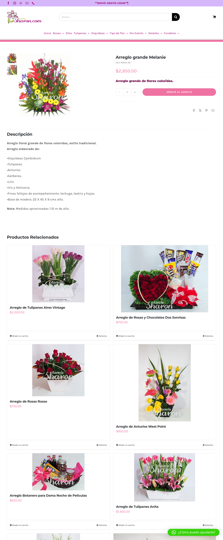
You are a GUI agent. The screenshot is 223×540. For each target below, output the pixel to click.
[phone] (33, 3)
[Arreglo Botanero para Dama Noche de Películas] (58, 471)
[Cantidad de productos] (127, 92)
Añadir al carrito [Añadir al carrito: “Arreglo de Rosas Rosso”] (20, 445)
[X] (200, 110)
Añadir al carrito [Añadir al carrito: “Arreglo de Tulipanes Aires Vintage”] (20, 336)
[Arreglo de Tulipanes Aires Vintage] (58, 273)
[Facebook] (194, 110)
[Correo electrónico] (213, 110)
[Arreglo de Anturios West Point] (164, 382)
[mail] (27, 3)
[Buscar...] (115, 17)
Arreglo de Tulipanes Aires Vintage (37, 308)
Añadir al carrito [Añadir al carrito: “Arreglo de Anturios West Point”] (126, 445)
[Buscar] (176, 17)
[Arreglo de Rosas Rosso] (58, 370)
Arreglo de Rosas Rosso (28, 401)
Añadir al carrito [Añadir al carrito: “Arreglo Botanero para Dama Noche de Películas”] (20, 525)
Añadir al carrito (179, 92)
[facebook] (8, 3)
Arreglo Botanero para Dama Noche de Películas (48, 495)
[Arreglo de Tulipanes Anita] (164, 477)
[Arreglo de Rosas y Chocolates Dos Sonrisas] (164, 278)
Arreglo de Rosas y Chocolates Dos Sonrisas (151, 317)
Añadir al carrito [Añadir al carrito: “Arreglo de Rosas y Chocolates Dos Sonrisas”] (126, 336)
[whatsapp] (21, 3)
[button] (194, 532)
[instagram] (14, 3)
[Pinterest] (206, 110)
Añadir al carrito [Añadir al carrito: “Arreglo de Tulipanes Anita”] (126, 525)
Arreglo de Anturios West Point (141, 427)
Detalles (103, 336)
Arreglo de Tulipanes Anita (137, 507)
